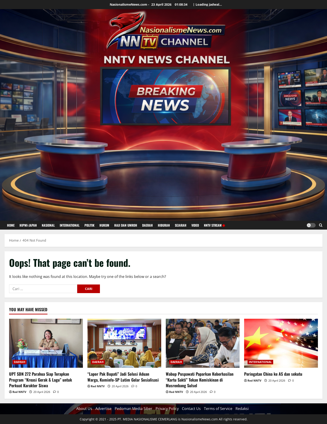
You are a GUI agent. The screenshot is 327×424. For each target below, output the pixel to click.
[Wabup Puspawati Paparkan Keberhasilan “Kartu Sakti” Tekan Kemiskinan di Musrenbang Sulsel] (203, 343)
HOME (11, 225)
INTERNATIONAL (69, 225)
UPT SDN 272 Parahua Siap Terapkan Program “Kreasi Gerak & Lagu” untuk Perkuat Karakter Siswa (40, 379)
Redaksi (242, 408)
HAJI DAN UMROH (125, 225)
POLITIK (89, 225)
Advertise (103, 408)
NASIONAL (48, 225)
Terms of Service (218, 408)
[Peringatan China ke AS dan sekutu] (281, 343)
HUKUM (104, 225)
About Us (84, 408)
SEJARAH (180, 225)
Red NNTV (19, 392)
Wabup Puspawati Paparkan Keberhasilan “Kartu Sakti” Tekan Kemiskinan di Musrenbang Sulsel (199, 379)
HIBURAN (164, 225)
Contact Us (191, 408)
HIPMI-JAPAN (28, 225)
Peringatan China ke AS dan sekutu (273, 374)
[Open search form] (320, 225)
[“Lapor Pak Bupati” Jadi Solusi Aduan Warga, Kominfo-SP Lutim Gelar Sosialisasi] (124, 343)
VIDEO (195, 225)
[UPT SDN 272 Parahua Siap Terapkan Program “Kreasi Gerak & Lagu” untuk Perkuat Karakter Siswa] (46, 343)
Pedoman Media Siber (133, 408)
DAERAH (147, 225)
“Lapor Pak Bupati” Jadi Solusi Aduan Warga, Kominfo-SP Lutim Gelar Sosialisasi (123, 376)
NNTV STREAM (214, 225)
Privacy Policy (167, 408)
